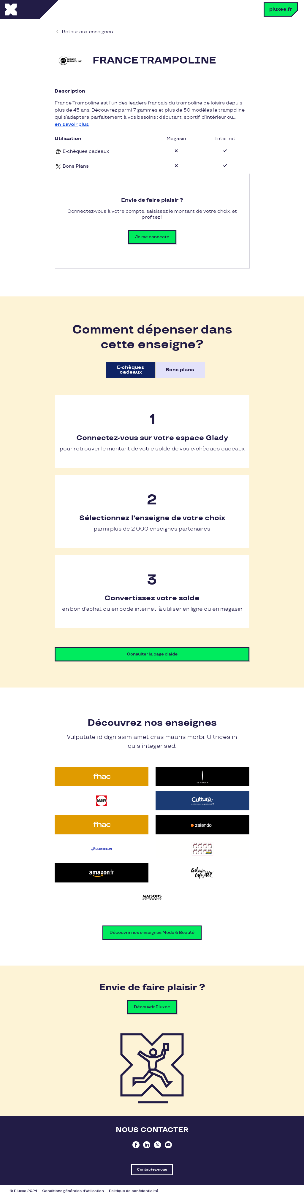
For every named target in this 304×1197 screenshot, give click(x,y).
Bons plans (180, 370)
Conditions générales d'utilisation (73, 1191)
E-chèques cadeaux (130, 370)
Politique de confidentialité (133, 1191)
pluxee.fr (280, 9)
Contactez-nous (152, 1169)
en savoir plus (72, 124)
